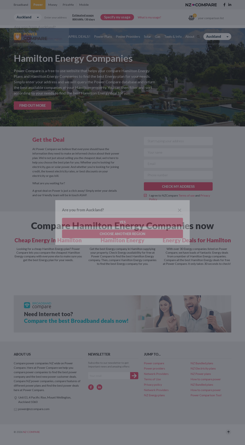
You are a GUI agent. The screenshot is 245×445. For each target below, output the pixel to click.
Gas (157, 36)
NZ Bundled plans (202, 363)
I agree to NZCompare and (179, 197)
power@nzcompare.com (31, 409)
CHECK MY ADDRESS (178, 186)
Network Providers (156, 373)
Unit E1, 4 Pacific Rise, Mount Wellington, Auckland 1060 (42, 400)
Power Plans (103, 36)
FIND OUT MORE (32, 105)
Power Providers (128, 36)
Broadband (21, 4)
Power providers (154, 368)
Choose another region (47, 38)
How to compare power (206, 379)
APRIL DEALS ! (79, 36)
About (189, 36)
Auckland (28, 17)
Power (38, 4)
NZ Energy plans (154, 395)
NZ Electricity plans (203, 368)
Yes (22, 38)
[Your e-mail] (109, 375)
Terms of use (186, 195)
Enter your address (56, 17)
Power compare (154, 363)
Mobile (84, 4)
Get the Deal (48, 139)
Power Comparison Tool (206, 395)
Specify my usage (117, 17)
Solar (147, 36)
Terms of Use (152, 379)
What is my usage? (149, 17)
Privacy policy (153, 384)
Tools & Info (173, 36)
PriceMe (68, 4)
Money (52, 4)
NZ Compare (31, 431)
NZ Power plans (201, 373)
